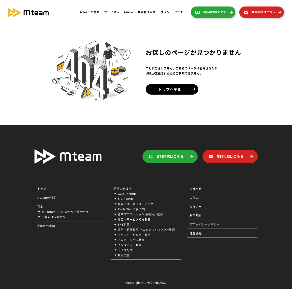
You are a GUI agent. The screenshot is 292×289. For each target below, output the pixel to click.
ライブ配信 (125, 250)
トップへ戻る (169, 89)
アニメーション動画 (131, 240)
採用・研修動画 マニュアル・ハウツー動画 (146, 230)
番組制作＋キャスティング (135, 204)
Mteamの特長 (90, 12)
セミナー (180, 12)
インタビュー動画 (130, 245)
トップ (41, 189)
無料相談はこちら (263, 12)
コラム (164, 12)
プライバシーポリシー (205, 224)
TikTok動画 (125, 199)
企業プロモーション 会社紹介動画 (140, 214)
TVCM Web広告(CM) (131, 209)
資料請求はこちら (215, 12)
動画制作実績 (46, 226)
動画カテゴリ (122, 189)
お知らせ (196, 189)
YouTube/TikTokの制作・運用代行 (65, 212)
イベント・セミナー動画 (134, 235)
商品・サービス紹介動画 (134, 219)
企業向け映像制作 (54, 217)
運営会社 (196, 233)
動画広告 (124, 255)
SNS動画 (123, 224)
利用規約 (196, 215)
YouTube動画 (127, 194)
